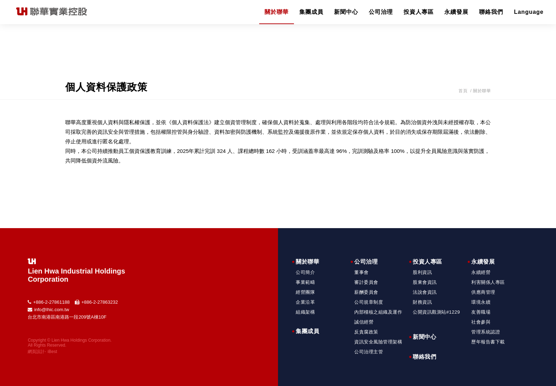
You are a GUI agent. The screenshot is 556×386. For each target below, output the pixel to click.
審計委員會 (366, 282)
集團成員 (311, 12)
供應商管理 (483, 292)
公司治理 (381, 12)
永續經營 (480, 272)
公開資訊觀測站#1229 (436, 312)
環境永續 (480, 302)
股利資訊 (422, 272)
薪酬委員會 (366, 292)
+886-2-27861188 (51, 302)
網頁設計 (36, 351)
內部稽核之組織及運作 (378, 312)
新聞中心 (346, 12)
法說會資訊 (425, 292)
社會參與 (480, 322)
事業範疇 (305, 282)
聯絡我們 (491, 12)
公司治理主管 (368, 351)
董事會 (361, 272)
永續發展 (456, 12)
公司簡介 (305, 272)
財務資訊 (422, 302)
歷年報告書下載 (488, 341)
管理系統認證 (485, 332)
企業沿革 (305, 302)
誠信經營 (363, 322)
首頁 (462, 90)
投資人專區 (419, 12)
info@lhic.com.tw (51, 309)
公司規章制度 (368, 302)
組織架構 (305, 312)
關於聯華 (277, 12)
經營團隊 (305, 292)
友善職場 (480, 312)
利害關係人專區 (488, 282)
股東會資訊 (425, 282)
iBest (52, 351)
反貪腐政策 (366, 332)
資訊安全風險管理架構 (378, 341)
